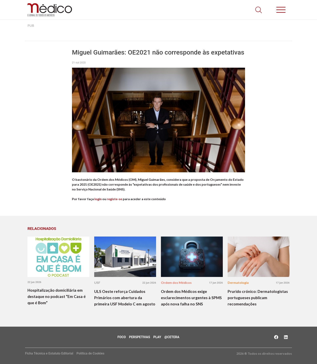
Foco (121, 337)
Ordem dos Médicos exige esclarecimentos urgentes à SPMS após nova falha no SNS (191, 297)
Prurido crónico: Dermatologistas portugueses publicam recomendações (258, 297)
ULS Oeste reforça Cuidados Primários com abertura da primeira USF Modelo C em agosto (124, 297)
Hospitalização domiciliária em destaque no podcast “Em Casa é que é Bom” (56, 296)
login (98, 199)
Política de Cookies (90, 353)
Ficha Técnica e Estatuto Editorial (49, 353)
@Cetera (171, 337)
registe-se (114, 199)
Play (157, 337)
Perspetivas (139, 337)
